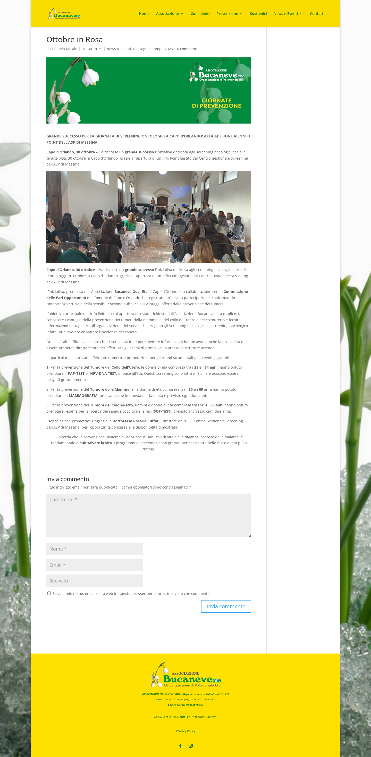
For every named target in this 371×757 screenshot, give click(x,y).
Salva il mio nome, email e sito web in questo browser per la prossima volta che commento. (131, 593)
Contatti (317, 14)
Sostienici (258, 14)
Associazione (167, 14)
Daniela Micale (64, 48)
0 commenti (187, 48)
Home (144, 14)
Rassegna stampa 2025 (153, 48)
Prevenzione (227, 14)
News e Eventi (286, 14)
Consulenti (200, 14)
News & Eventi (118, 48)
